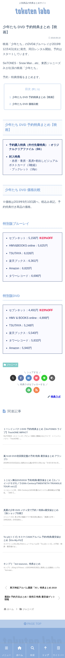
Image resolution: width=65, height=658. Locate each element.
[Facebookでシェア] (21, 378)
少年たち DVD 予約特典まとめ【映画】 (33, 97)
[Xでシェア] (13, 378)
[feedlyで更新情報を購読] (29, 390)
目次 (28, 89)
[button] (52, 378)
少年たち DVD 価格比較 (25, 104)
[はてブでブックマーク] (29, 378)
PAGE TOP (32, 623)
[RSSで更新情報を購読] (36, 390)
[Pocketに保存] (36, 378)
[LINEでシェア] (44, 378)
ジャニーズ (10, 364)
